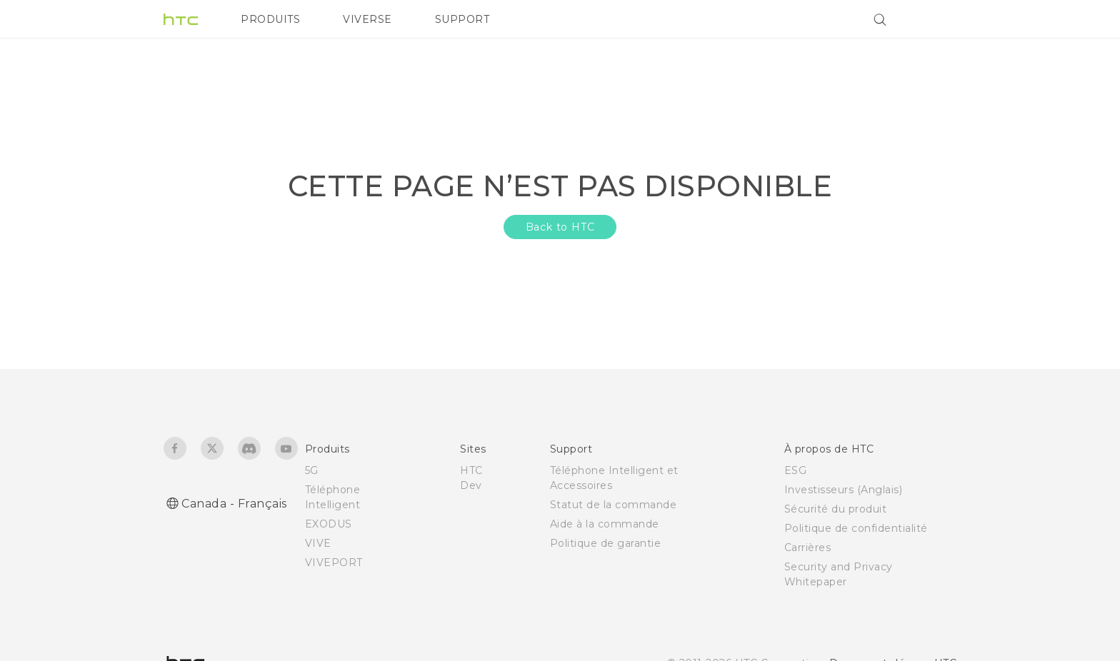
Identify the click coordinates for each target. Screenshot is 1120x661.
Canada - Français (234, 503)
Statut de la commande (613, 504)
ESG (795, 470)
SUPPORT (462, 19)
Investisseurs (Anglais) (843, 489)
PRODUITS (270, 19)
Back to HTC (560, 227)
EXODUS (328, 524)
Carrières (807, 547)
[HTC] (181, 19)
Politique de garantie (605, 543)
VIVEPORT (334, 562)
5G (312, 470)
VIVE (318, 543)
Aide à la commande (604, 524)
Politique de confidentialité (856, 528)
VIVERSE (367, 19)
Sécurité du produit (835, 509)
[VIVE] (937, 19)
